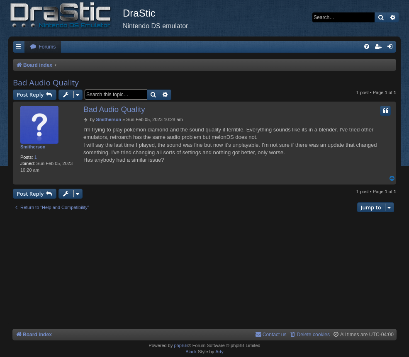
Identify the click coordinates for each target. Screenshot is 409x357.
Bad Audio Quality (46, 82)
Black (191, 351)
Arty (219, 351)
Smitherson (33, 146)
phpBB (180, 345)
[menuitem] (43, 47)
